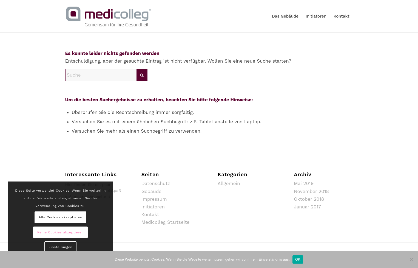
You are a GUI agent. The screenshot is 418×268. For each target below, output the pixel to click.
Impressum (154, 199)
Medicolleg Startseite (165, 222)
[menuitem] (285, 16)
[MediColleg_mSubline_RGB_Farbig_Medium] (108, 16)
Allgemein (229, 183)
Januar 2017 (307, 207)
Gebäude (151, 191)
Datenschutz (155, 183)
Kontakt (150, 214)
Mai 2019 (304, 183)
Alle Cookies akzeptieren (60, 217)
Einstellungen (60, 247)
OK (297, 259)
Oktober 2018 (309, 199)
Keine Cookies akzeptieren (60, 232)
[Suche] (106, 75)
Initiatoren (153, 207)
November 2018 (311, 191)
